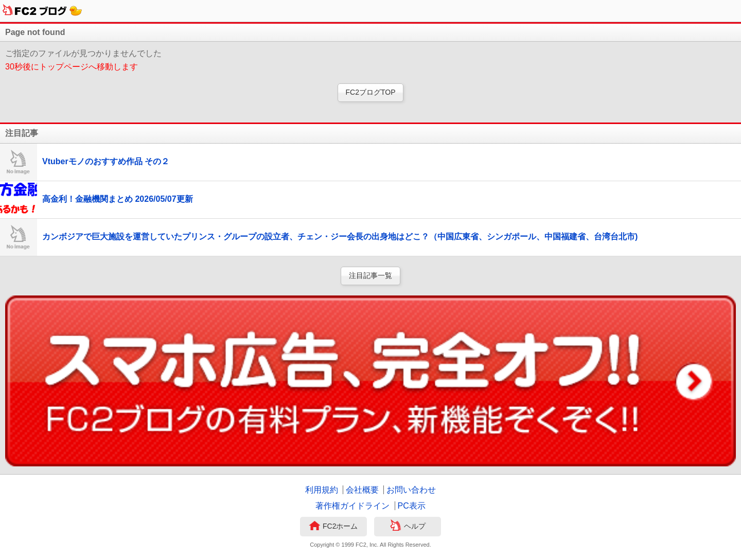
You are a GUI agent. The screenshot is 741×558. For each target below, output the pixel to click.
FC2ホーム (333, 526)
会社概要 (362, 489)
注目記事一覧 (370, 275)
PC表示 (412, 505)
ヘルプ (408, 526)
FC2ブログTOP (371, 92)
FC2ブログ (42, 11)
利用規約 (321, 489)
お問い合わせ (411, 489)
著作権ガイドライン (352, 505)
